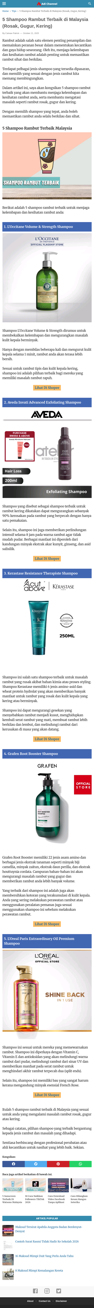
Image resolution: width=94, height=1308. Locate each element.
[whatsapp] (80, 1160)
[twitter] (36, 1160)
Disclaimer (62, 1297)
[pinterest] (58, 1160)
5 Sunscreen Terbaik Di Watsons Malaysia (12, 1194)
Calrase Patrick (12, 34)
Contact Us (44, 1297)
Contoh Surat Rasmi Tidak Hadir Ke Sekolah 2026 (47, 1237)
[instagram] (47, 1289)
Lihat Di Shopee (47, 388)
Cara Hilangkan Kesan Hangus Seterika (79, 1194)
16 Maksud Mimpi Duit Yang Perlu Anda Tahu (44, 1252)
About (29, 1297)
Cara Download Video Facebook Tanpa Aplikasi (56, 1194)
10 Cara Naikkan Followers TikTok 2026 (34, 1194)
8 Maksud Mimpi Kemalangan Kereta (39, 1266)
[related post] (12, 1181)
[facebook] (13, 1160)
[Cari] (90, 4)
